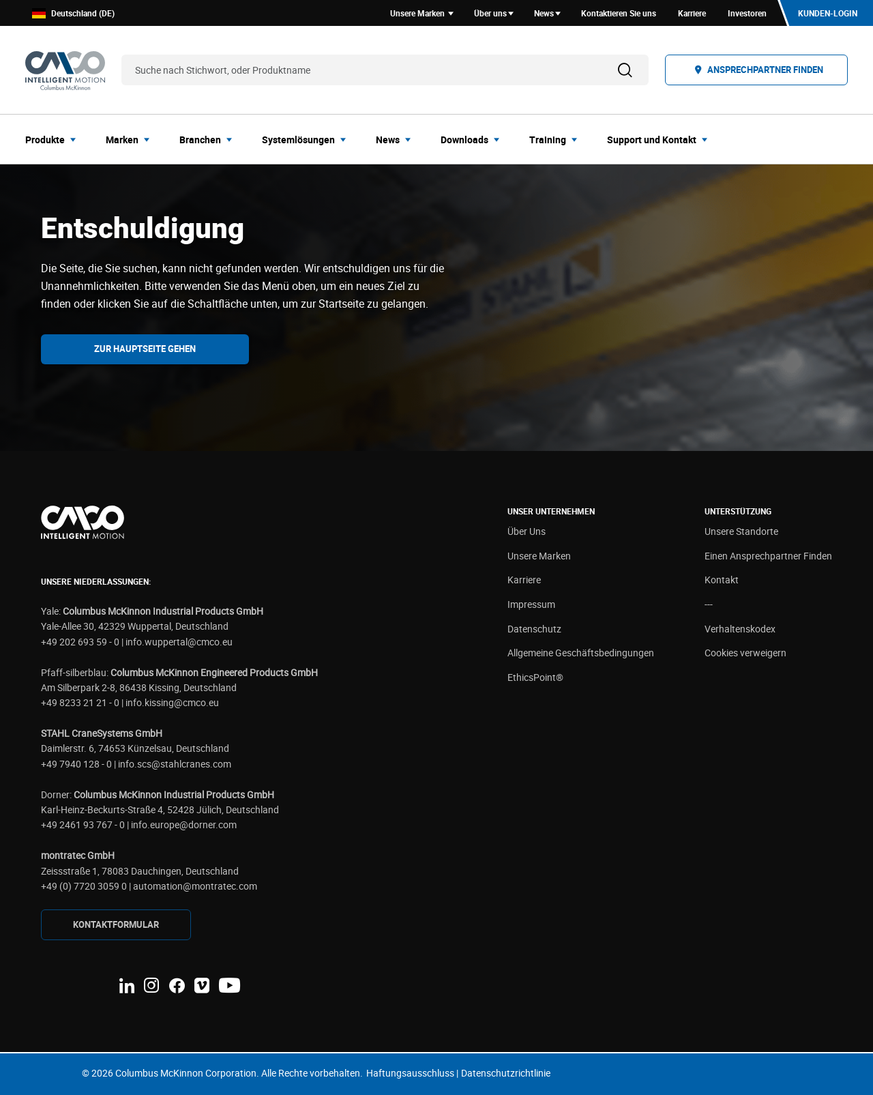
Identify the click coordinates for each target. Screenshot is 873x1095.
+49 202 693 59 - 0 (80, 641)
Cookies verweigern (745, 652)
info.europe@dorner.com (184, 824)
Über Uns (526, 531)
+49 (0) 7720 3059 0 (84, 885)
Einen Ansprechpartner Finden (768, 555)
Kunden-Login (827, 13)
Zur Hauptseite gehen (145, 348)
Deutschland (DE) (73, 13)
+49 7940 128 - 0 (76, 763)
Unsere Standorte (741, 531)
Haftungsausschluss (410, 1072)
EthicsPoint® (535, 677)
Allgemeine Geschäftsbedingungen (580, 652)
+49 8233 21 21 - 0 (80, 702)
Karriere (524, 579)
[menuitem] (54, 139)
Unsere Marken (539, 555)
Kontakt (722, 579)
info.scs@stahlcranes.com (174, 763)
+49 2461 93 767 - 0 (83, 824)
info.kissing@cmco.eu (172, 702)
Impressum (531, 604)
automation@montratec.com (195, 885)
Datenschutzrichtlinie (505, 1072)
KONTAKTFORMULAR (116, 924)
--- (709, 604)
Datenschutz (534, 628)
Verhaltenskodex (740, 628)
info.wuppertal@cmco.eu (179, 641)
